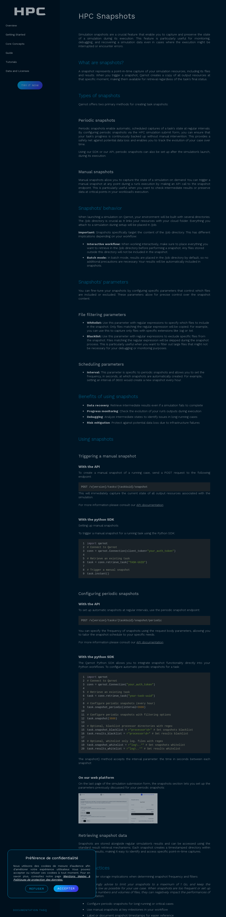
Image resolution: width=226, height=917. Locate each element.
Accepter (66, 888)
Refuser (36, 888)
